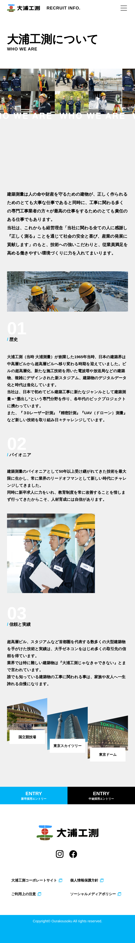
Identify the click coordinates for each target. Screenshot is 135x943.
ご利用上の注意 (23, 894)
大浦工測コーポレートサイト (34, 880)
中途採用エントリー (101, 795)
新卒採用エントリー (33, 795)
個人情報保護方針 (84, 880)
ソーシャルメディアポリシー (93, 894)
